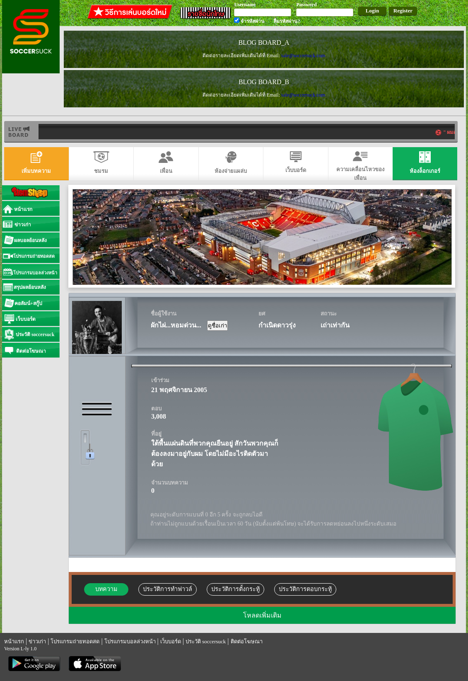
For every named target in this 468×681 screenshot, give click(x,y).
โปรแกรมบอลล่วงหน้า (130, 641)
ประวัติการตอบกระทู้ (305, 589)
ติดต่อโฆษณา (247, 641)
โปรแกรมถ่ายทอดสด (75, 641)
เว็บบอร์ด (170, 641)
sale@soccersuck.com (303, 55)
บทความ (106, 589)
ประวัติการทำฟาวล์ (167, 589)
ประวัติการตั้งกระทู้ (235, 589)
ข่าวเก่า (37, 641)
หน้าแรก (14, 641)
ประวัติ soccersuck (206, 641)
